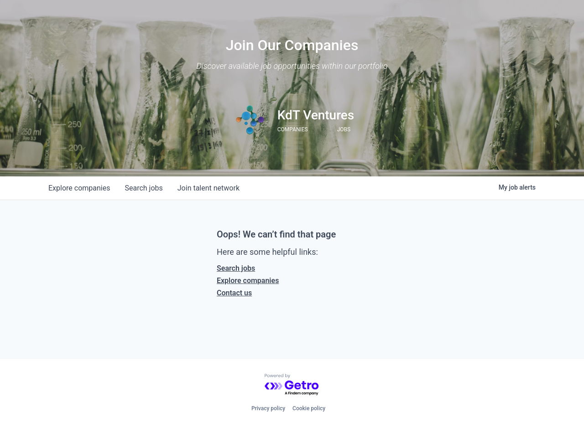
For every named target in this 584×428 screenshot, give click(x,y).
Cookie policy (308, 408)
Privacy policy (268, 408)
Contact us (234, 293)
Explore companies (248, 280)
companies (79, 188)
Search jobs (236, 268)
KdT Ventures (316, 115)
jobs (143, 188)
